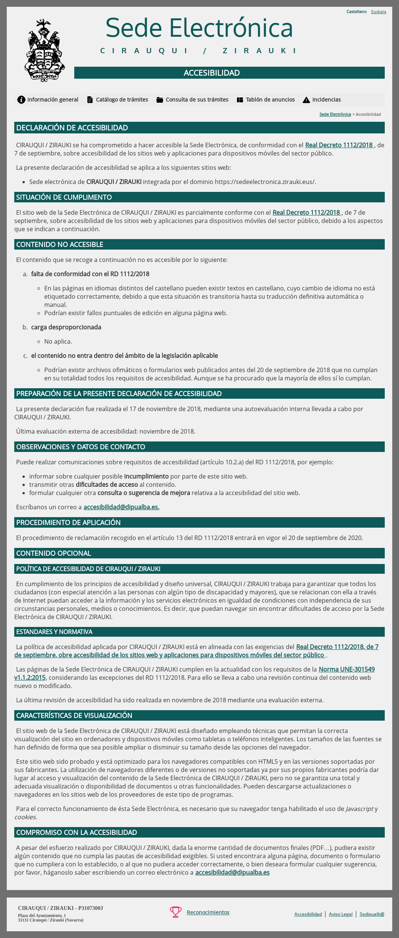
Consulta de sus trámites (197, 99)
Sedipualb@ (372, 914)
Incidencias (326, 99)
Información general (52, 99)
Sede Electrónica (335, 114)
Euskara (378, 11)
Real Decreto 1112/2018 (339, 145)
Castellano (356, 11)
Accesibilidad (308, 914)
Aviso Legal (340, 914)
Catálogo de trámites (122, 99)
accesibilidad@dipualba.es (232, 872)
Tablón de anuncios (270, 99)
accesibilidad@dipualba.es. (121, 507)
